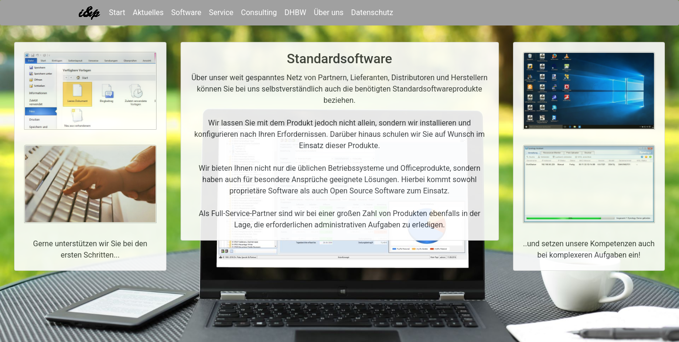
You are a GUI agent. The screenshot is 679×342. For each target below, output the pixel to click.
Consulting (259, 12)
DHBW (295, 12)
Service (221, 12)
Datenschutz (372, 12)
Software (186, 12)
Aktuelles (148, 12)
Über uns (328, 12)
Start (117, 12)
